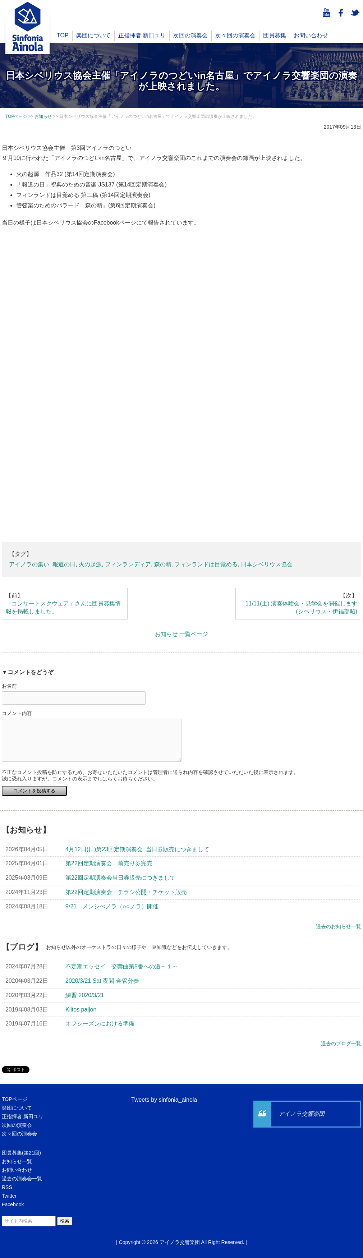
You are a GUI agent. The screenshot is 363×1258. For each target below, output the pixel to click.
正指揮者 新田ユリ (142, 35)
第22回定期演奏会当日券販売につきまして (120, 878)
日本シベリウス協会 (267, 564)
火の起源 (90, 564)
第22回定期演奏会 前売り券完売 (108, 863)
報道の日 (63, 564)
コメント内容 (17, 713)
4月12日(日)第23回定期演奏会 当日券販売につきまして (137, 849)
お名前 (9, 686)
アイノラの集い (29, 564)
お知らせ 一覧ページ (181, 634)
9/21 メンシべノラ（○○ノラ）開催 (111, 906)
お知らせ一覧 (17, 1161)
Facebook (13, 1204)
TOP (63, 35)
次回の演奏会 (190, 35)
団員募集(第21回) (21, 1153)
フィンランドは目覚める (206, 564)
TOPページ (14, 1099)
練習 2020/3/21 (84, 995)
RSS (7, 1187)
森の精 (162, 564)
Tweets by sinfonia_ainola (164, 1100)
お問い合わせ (311, 35)
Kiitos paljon (80, 1009)
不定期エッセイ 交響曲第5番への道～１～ (121, 966)
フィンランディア (128, 564)
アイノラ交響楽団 (302, 1114)
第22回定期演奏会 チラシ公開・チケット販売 (126, 892)
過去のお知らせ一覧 (338, 926)
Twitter (9, 1196)
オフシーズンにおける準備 (99, 1023)
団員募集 (274, 35)
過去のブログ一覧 (341, 1043)
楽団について (93, 35)
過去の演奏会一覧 (22, 1178)
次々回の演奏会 (235, 35)
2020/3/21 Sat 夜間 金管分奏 (102, 981)
